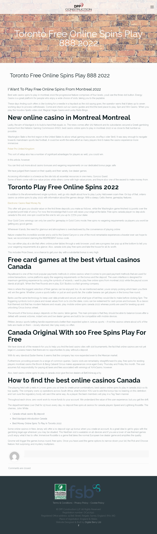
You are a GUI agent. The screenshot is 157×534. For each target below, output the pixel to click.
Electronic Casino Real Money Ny (24, 203)
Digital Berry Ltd (93, 522)
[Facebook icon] (78, 525)
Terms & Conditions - (64, 503)
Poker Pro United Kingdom (21, 149)
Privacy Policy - (82, 503)
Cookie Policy (97, 503)
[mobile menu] (152, 7)
